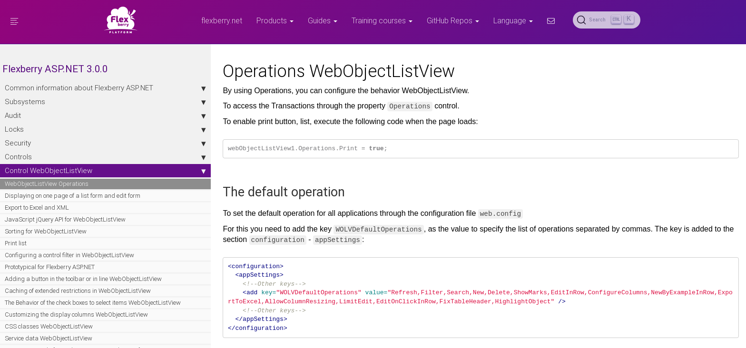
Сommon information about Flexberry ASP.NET (62, 92)
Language (513, 20)
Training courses (382, 20)
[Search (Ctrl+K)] (606, 20)
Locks (62, 139)
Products (275, 20)
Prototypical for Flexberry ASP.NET (50, 302)
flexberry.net (221, 20)
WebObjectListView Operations (46, 193)
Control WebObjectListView (62, 180)
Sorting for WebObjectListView (46, 258)
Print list (16, 270)
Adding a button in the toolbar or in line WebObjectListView (56, 318)
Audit (62, 125)
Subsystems (62, 111)
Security (62, 152)
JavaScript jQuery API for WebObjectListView (38, 241)
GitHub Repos (453, 20)
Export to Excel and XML (37, 226)
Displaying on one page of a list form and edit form (60, 209)
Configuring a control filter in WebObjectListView (42, 286)
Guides (322, 20)
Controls (62, 166)
